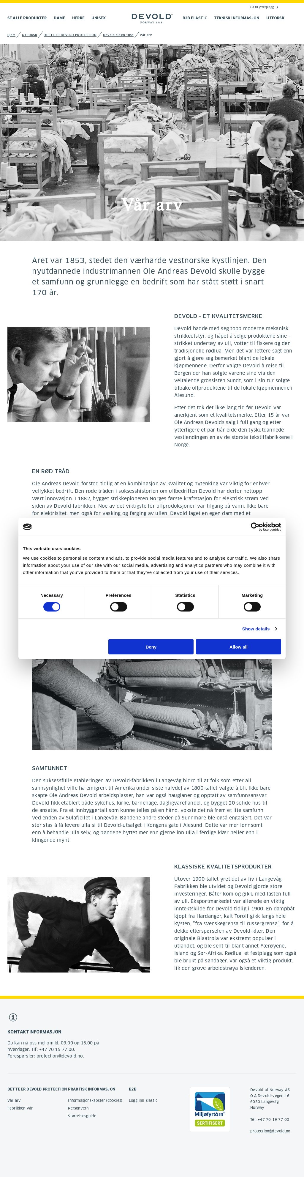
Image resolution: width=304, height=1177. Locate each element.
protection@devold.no (270, 1131)
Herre (78, 18)
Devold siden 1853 (118, 35)
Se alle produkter (27, 18)
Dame (59, 18)
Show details (256, 628)
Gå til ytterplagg (262, 7)
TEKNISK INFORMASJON (236, 18)
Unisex (98, 18)
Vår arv (14, 1100)
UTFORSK (275, 18)
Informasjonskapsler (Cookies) (95, 1100)
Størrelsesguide (82, 1116)
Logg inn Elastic (143, 1100)
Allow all (238, 646)
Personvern (78, 1108)
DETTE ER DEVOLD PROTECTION (70, 35)
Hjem (11, 35)
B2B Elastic (195, 18)
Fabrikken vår (20, 1108)
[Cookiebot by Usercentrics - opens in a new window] (255, 527)
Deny (151, 646)
